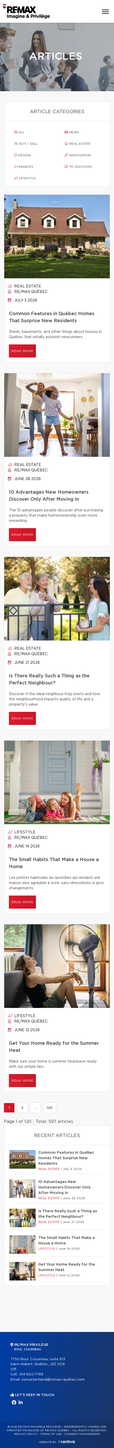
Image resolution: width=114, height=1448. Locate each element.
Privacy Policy (25, 1434)
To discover (78, 166)
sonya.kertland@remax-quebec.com (53, 1379)
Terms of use (51, 1434)
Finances (23, 166)
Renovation (77, 155)
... (35, 1107)
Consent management (82, 1434)
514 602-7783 (31, 1374)
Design (22, 155)
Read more (22, 351)
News (71, 132)
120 (50, 1107)
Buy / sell (26, 143)
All (19, 132)
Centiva (66, 1441)
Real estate (77, 143)
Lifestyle (25, 178)
